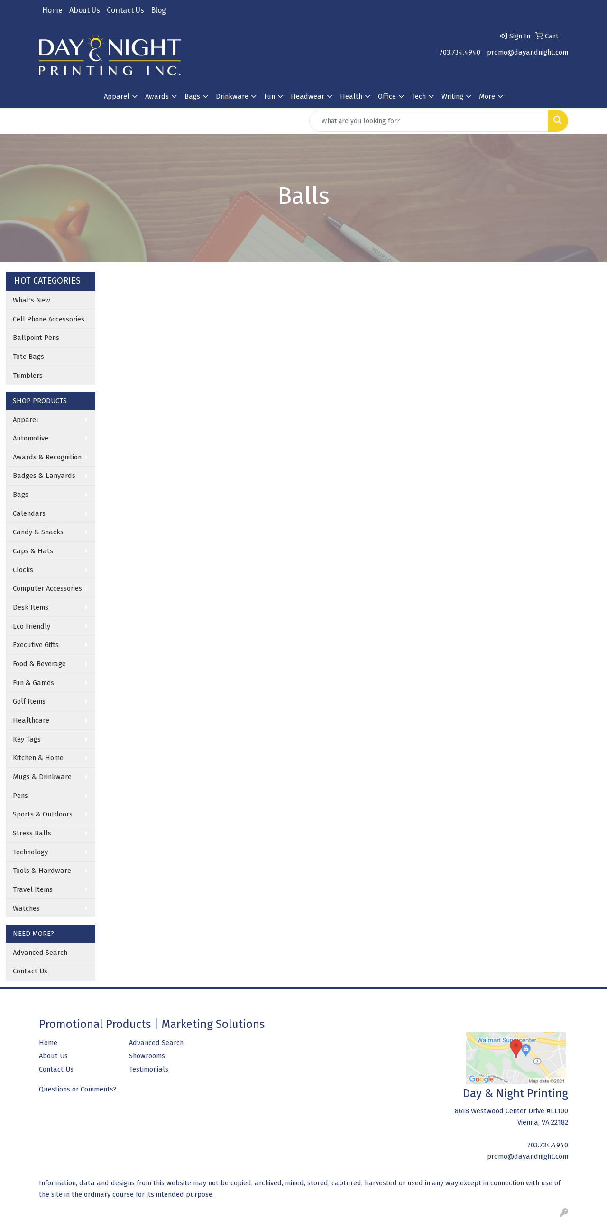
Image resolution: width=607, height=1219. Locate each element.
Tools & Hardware (42, 870)
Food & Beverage (39, 664)
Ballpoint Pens (36, 337)
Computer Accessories (47, 588)
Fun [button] (269, 96)
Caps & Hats (33, 551)
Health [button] (351, 96)
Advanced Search (40, 952)
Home (52, 10)
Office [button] (387, 96)
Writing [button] (452, 96)
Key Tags (27, 739)
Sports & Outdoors (43, 814)
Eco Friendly (31, 626)
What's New (31, 300)
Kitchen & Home (38, 757)
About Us (84, 10)
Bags (20, 494)
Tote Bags (28, 356)
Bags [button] (192, 96)
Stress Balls (32, 833)
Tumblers (28, 375)
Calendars (29, 513)
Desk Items (30, 607)
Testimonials (148, 1069)
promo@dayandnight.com (527, 52)
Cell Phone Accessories (48, 319)
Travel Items (33, 889)
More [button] (487, 96)
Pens (20, 795)
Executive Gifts (36, 645)
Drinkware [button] (232, 96)
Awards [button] (157, 96)
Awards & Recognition (47, 457)
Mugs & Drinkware (42, 776)
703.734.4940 (459, 52)
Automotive (30, 438)
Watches (26, 908)
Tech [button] (419, 96)
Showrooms (147, 1056)
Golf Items (29, 701)
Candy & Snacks (38, 532)
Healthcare (31, 720)
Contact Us (125, 10)
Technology (30, 852)
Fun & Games (33, 682)
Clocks (23, 570)
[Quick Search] (428, 121)
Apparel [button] (116, 96)
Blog (158, 10)
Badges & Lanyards (44, 475)
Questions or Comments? (78, 1089)
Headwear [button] (307, 96)
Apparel (25, 419)
